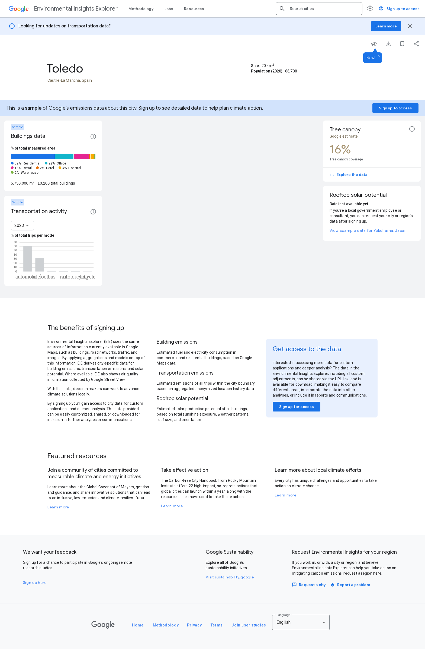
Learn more (58, 507)
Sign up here (35, 582)
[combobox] (324, 8)
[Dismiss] (378, 56)
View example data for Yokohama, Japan (368, 230)
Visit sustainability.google (230, 577)
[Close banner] (409, 26)
